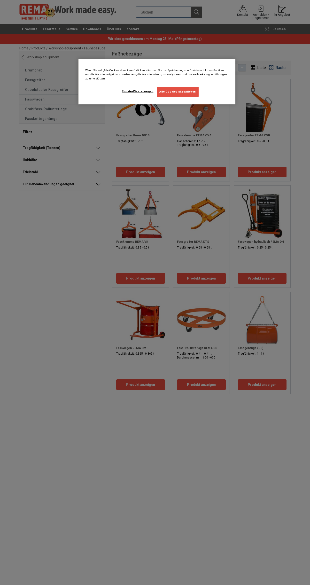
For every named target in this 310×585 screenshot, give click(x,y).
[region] (156, 81)
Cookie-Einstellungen (137, 91)
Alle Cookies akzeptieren (177, 91)
